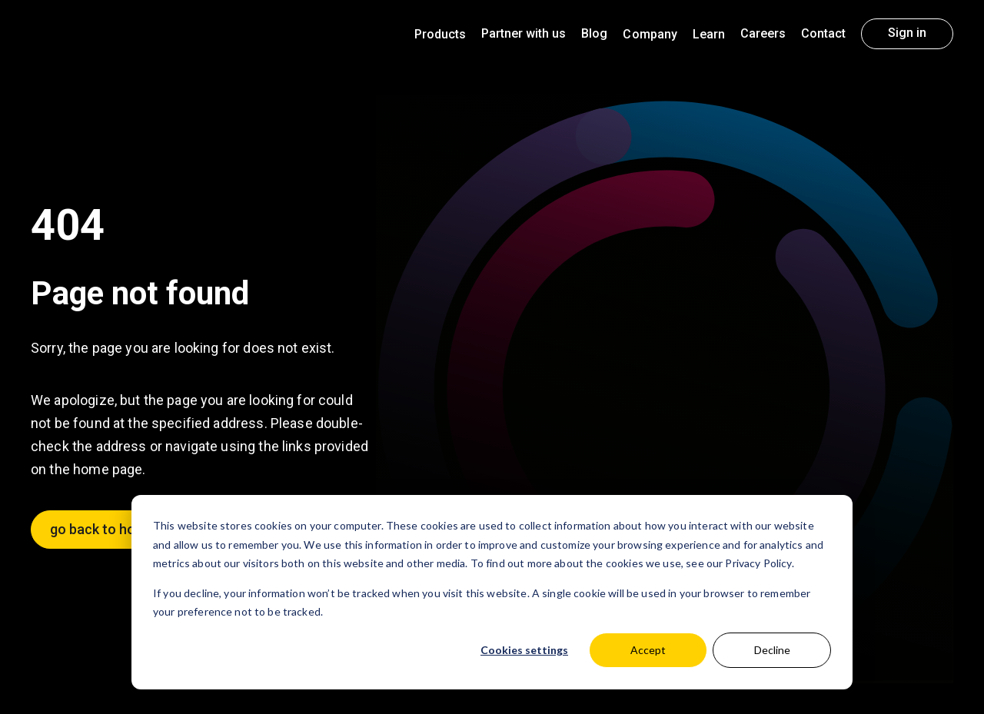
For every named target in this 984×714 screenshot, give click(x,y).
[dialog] (492, 592)
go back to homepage (117, 529)
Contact (823, 33)
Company (649, 34)
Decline (772, 649)
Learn (709, 34)
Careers (763, 33)
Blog (594, 33)
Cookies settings (524, 649)
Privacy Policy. (759, 563)
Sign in (907, 32)
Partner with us (523, 33)
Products (440, 34)
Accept (648, 649)
